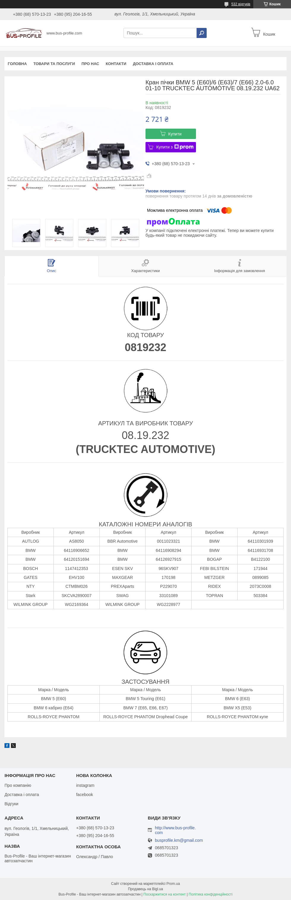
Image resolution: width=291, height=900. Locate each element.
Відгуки (11, 803)
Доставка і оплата (153, 63)
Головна (17, 63)
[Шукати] (202, 33)
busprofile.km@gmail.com (179, 840)
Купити (175, 134)
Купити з (174, 147)
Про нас (90, 63)
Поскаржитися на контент (164, 894)
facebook (84, 794)
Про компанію (17, 785)
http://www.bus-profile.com (175, 830)
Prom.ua (173, 884)
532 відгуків (240, 4)
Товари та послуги (54, 63)
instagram (85, 785)
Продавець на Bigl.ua (145, 889)
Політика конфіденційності (211, 894)
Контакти (116, 63)
